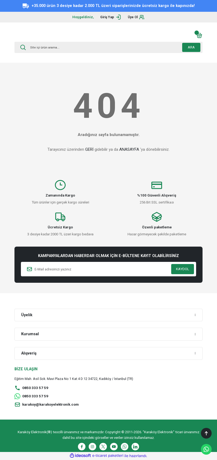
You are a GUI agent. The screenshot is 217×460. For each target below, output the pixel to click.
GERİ (89, 149)
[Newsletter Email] (108, 269)
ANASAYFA (129, 149)
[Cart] (199, 35)
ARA (191, 47)
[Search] (108, 47)
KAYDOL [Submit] (182, 269)
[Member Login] (110, 17)
